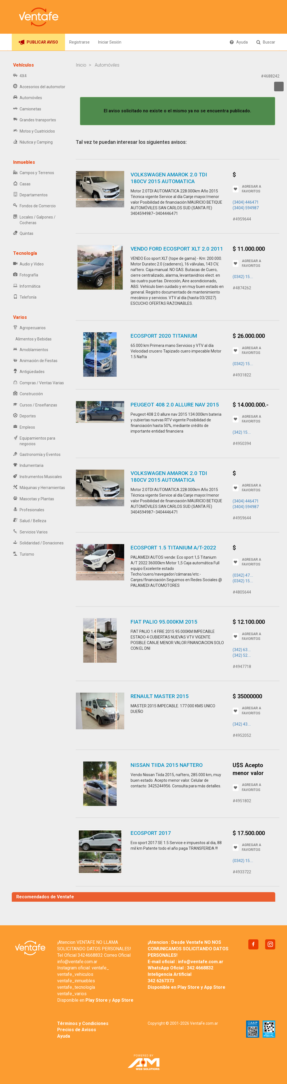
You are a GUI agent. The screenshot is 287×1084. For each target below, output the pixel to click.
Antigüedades (29, 372)
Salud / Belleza (29, 521)
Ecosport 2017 (151, 833)
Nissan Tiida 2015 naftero (167, 765)
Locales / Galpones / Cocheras (34, 220)
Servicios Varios (30, 532)
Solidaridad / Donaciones (38, 543)
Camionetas (27, 109)
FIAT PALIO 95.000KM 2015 (164, 622)
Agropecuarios (29, 328)
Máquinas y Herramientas (39, 488)
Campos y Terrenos (33, 173)
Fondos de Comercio (34, 206)
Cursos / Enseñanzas (35, 405)
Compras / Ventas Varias (38, 383)
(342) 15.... (242, 432)
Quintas (23, 234)
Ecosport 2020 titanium (164, 336)
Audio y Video (28, 264)
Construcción (28, 394)
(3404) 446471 (246, 202)
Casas (22, 184)
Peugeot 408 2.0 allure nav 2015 (175, 404)
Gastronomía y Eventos (37, 455)
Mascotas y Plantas (33, 499)
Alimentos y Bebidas (32, 339)
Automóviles (27, 98)
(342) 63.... (242, 649)
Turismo (23, 554)
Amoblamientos (30, 350)
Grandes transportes (34, 120)
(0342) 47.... (243, 575)
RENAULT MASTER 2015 (160, 696)
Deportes (24, 416)
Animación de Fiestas (35, 361)
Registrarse (79, 42)
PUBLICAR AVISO (38, 42)
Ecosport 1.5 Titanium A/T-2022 (173, 547)
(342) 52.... (242, 655)
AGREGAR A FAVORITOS (247, 189)
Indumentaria (28, 466)
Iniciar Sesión (109, 42)
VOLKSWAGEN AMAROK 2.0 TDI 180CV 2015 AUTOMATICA (169, 178)
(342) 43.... (242, 724)
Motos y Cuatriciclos (34, 131)
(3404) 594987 (246, 208)
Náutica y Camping (33, 142)
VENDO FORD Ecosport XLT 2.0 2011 (177, 249)
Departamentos (30, 195)
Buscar (265, 42)
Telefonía (24, 297)
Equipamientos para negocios (34, 441)
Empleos (24, 427)
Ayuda (239, 42)
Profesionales (28, 510)
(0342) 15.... (243, 276)
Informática (26, 286)
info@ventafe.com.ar (77, 961)
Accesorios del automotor (39, 87)
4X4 (20, 76)
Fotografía (25, 275)
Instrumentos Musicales (37, 477)
